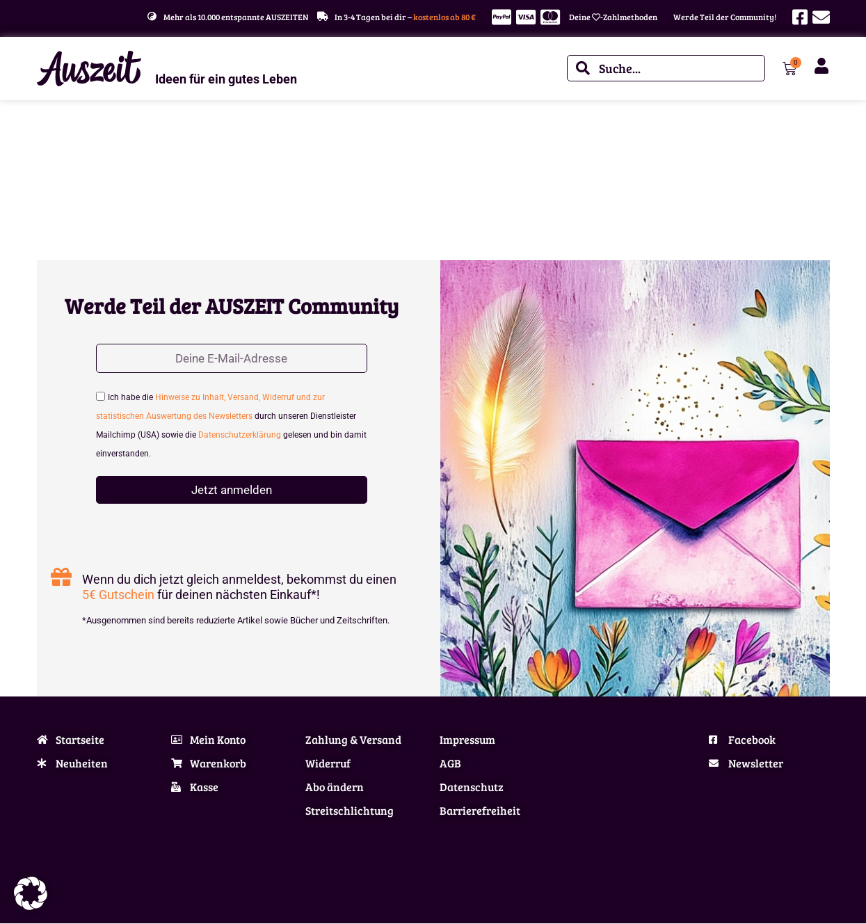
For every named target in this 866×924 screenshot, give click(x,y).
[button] (30, 893)
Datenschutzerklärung (239, 436)
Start (46, 143)
